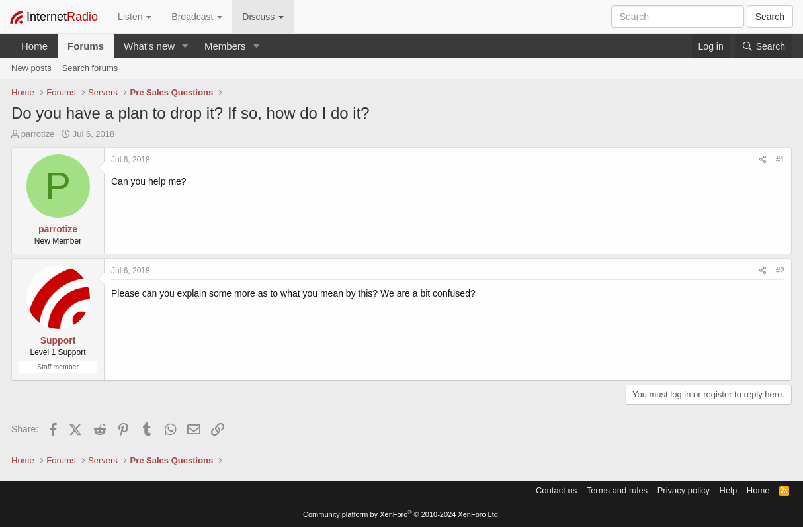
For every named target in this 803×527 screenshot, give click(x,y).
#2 (780, 270)
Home (34, 46)
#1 (780, 159)
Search (769, 16)
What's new (149, 46)
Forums (85, 46)
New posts (31, 68)
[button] (185, 46)
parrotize (38, 134)
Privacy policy (683, 490)
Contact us (556, 490)
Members (225, 46)
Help (729, 490)
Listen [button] (134, 16)
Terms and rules (617, 490)
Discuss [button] (263, 16)
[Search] (763, 46)
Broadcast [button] (196, 16)
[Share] (763, 160)
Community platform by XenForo (401, 514)
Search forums (90, 68)
